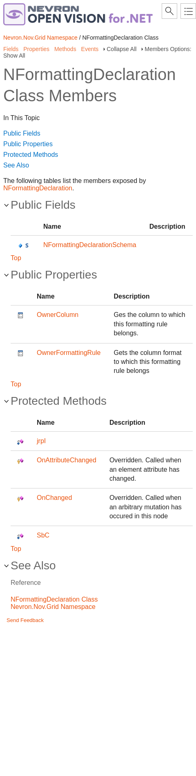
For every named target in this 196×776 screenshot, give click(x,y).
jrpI (41, 440)
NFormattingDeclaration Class (54, 599)
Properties (36, 49)
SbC (43, 535)
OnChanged (54, 497)
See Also (16, 165)
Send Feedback (25, 620)
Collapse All (121, 49)
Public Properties (28, 143)
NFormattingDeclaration (37, 188)
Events (90, 49)
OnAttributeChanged (66, 460)
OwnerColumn (57, 314)
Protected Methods (30, 154)
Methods (65, 49)
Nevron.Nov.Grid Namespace (40, 37)
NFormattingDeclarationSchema (89, 244)
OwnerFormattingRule (69, 352)
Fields (10, 49)
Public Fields (21, 133)
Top (16, 257)
